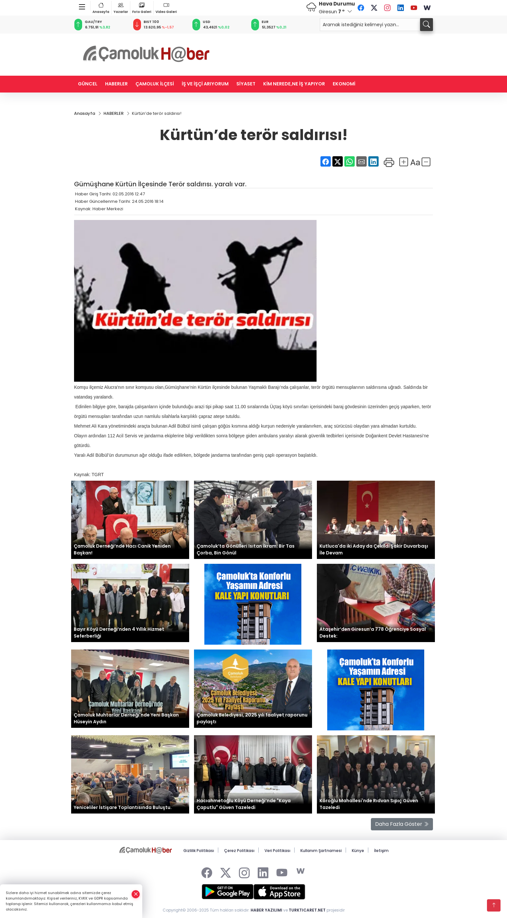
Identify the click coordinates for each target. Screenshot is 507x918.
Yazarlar (120, 7)
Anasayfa (100, 7)
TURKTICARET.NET (307, 910)
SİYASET (245, 84)
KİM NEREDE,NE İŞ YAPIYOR (294, 84)
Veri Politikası (277, 850)
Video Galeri (166, 7)
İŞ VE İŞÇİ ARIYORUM (205, 84)
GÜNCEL (87, 84)
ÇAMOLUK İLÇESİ (154, 84)
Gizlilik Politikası (198, 850)
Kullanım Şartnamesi (321, 850)
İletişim (381, 850)
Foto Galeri (141, 7)
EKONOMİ (344, 84)
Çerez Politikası (239, 850)
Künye (358, 850)
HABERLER (116, 84)
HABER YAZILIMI (266, 910)
